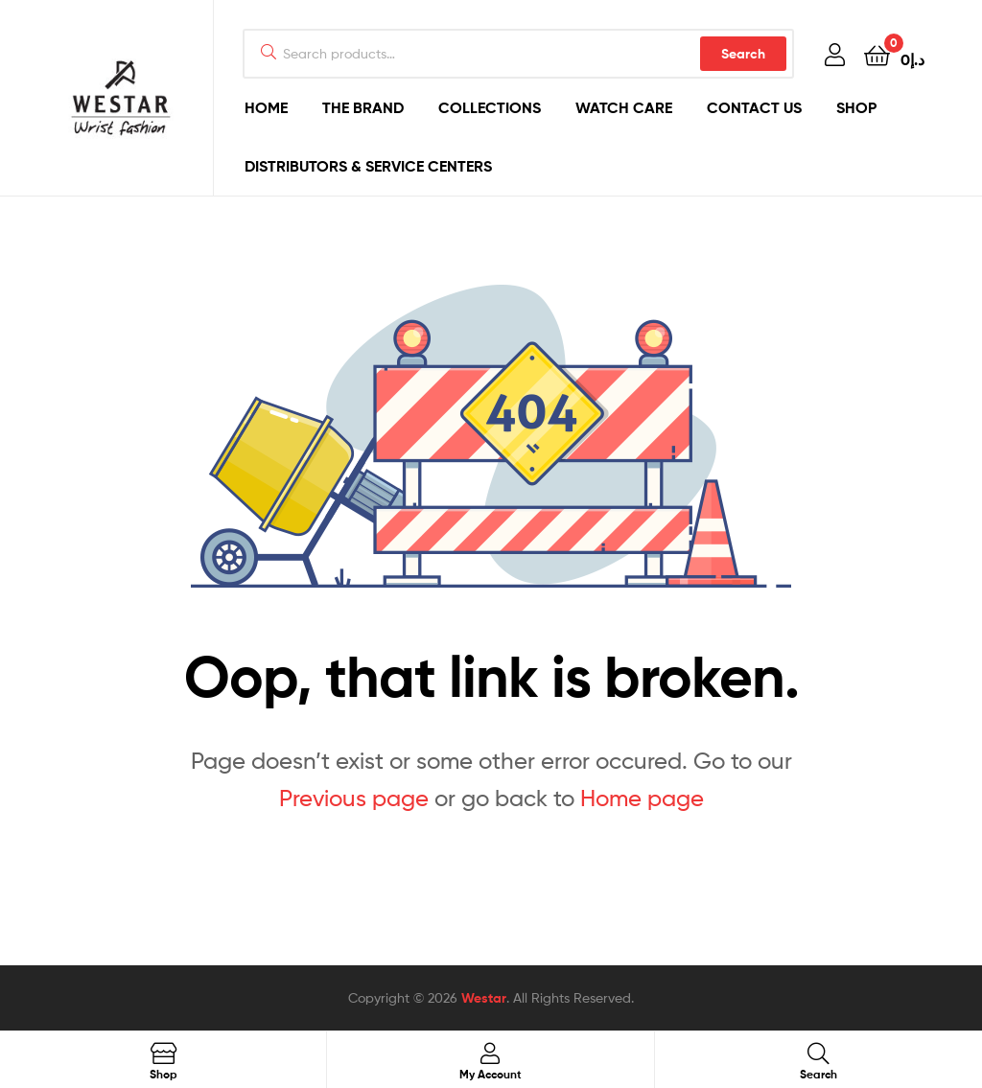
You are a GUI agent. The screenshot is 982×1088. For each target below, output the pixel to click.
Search (743, 53)
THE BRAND (363, 107)
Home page (642, 798)
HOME (266, 107)
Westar (483, 998)
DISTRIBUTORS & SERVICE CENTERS (368, 165)
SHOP (856, 107)
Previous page (354, 798)
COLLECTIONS (489, 107)
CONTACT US (754, 107)
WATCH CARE (623, 107)
